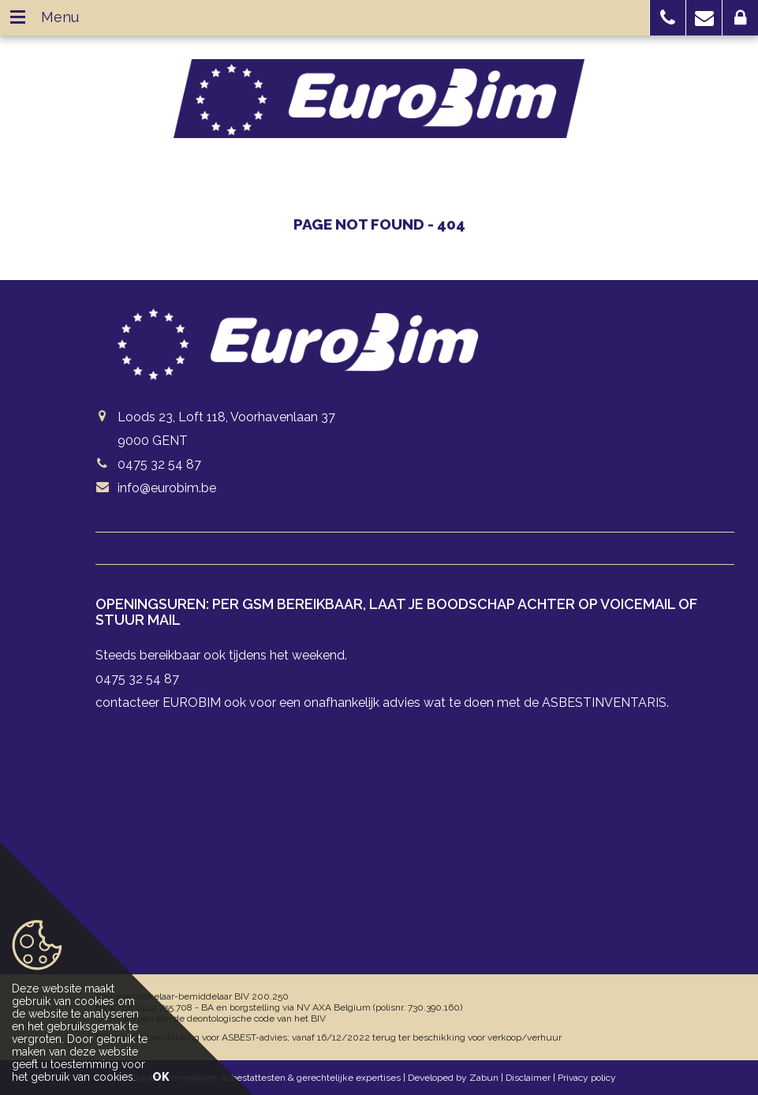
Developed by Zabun (453, 1077)
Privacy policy (587, 1077)
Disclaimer (528, 1077)
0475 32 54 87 (159, 464)
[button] (667, 18)
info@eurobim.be (167, 487)
